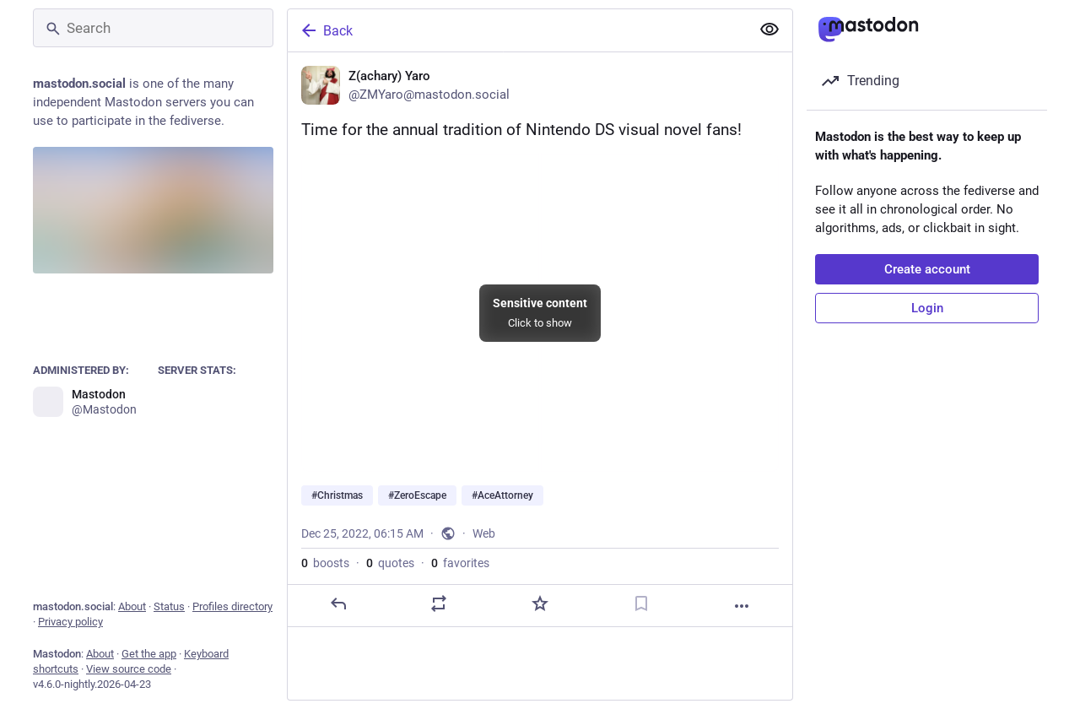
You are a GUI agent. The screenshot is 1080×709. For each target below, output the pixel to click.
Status (169, 606)
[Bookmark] (641, 603)
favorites (460, 563)
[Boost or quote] (439, 603)
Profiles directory (232, 606)
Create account (927, 269)
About (132, 606)
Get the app (149, 653)
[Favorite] (540, 603)
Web (483, 533)
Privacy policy (70, 621)
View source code (128, 669)
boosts (325, 563)
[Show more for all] (769, 29)
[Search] (153, 27)
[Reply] (338, 603)
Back (326, 30)
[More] (742, 606)
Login (927, 308)
